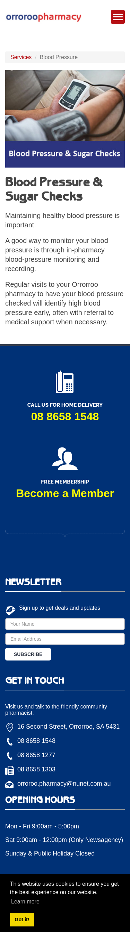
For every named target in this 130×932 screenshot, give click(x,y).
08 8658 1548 (65, 416)
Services (21, 57)
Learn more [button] (25, 902)
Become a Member (65, 493)
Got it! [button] (22, 919)
